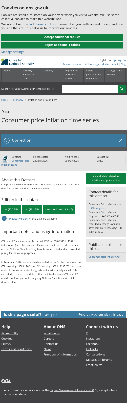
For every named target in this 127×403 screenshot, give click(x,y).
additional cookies (43, 24)
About (114, 64)
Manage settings (12, 52)
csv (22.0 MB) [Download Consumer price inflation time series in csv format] (11, 209)
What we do (52, 333)
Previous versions (19, 218)
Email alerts (94, 365)
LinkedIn (92, 349)
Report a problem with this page (100, 314)
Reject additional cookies (62, 45)
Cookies (6, 338)
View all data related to (105, 178)
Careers (49, 338)
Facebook (92, 344)
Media (105, 64)
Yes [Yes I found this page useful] (47, 315)
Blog (123, 64)
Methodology (92, 64)
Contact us (51, 344)
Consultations (95, 354)
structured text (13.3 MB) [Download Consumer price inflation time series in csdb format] (59, 209)
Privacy (6, 344)
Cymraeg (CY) (119, 60)
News (47, 349)
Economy (18, 99)
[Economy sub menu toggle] (51, 75)
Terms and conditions (16, 349)
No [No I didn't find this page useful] (55, 315)
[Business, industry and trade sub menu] (30, 75)
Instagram (93, 338)
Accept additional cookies (62, 37)
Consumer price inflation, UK (104, 256)
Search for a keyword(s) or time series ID (27, 89)
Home (7, 70)
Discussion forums (99, 360)
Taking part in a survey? (114, 72)
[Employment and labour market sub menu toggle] (72, 75)
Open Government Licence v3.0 (72, 390)
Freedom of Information (60, 354)
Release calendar (72, 64)
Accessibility (9, 333)
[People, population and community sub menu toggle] (94, 75)
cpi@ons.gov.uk (97, 208)
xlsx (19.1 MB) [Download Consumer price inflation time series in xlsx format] (31, 209)
